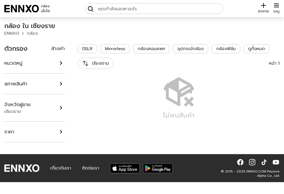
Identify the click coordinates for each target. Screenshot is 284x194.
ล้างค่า (58, 48)
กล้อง (32, 33)
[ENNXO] (21, 8)
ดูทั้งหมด (256, 49)
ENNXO (11, 33)
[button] (240, 162)
